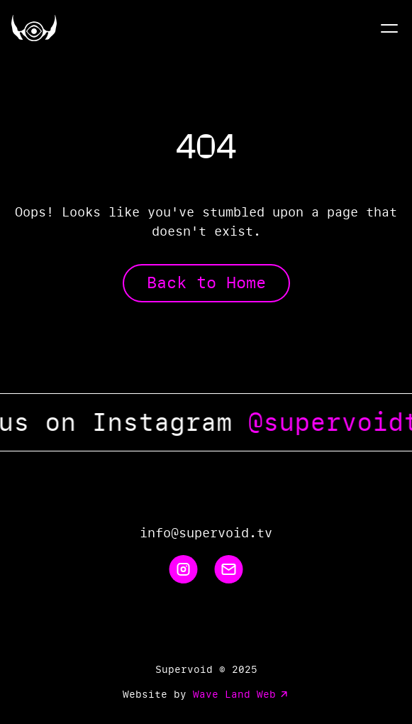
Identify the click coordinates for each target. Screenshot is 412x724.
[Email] (229, 569)
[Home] (34, 28)
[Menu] (389, 28)
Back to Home (206, 282)
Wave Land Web (241, 694)
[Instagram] (183, 569)
